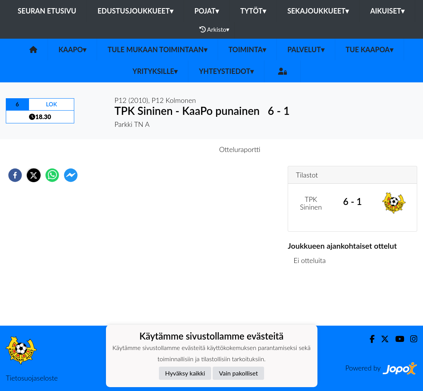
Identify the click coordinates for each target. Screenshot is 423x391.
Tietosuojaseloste (32, 378)
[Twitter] (382, 339)
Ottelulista (312, 299)
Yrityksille (155, 71)
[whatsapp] (52, 175)
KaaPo (72, 49)
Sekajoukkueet (318, 11)
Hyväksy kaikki (185, 373)
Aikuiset (387, 11)
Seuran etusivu (47, 11)
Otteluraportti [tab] (240, 149)
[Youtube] (396, 339)
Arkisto (215, 29)
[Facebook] (369, 339)
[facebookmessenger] (71, 175)
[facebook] (15, 175)
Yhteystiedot (226, 71)
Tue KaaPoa (369, 49)
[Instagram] (410, 339)
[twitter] (34, 175)
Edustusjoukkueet (135, 11)
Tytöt (253, 11)
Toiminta (247, 49)
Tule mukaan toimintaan (157, 49)
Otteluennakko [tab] (185, 149)
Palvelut (305, 49)
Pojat (206, 11)
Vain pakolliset (238, 373)
